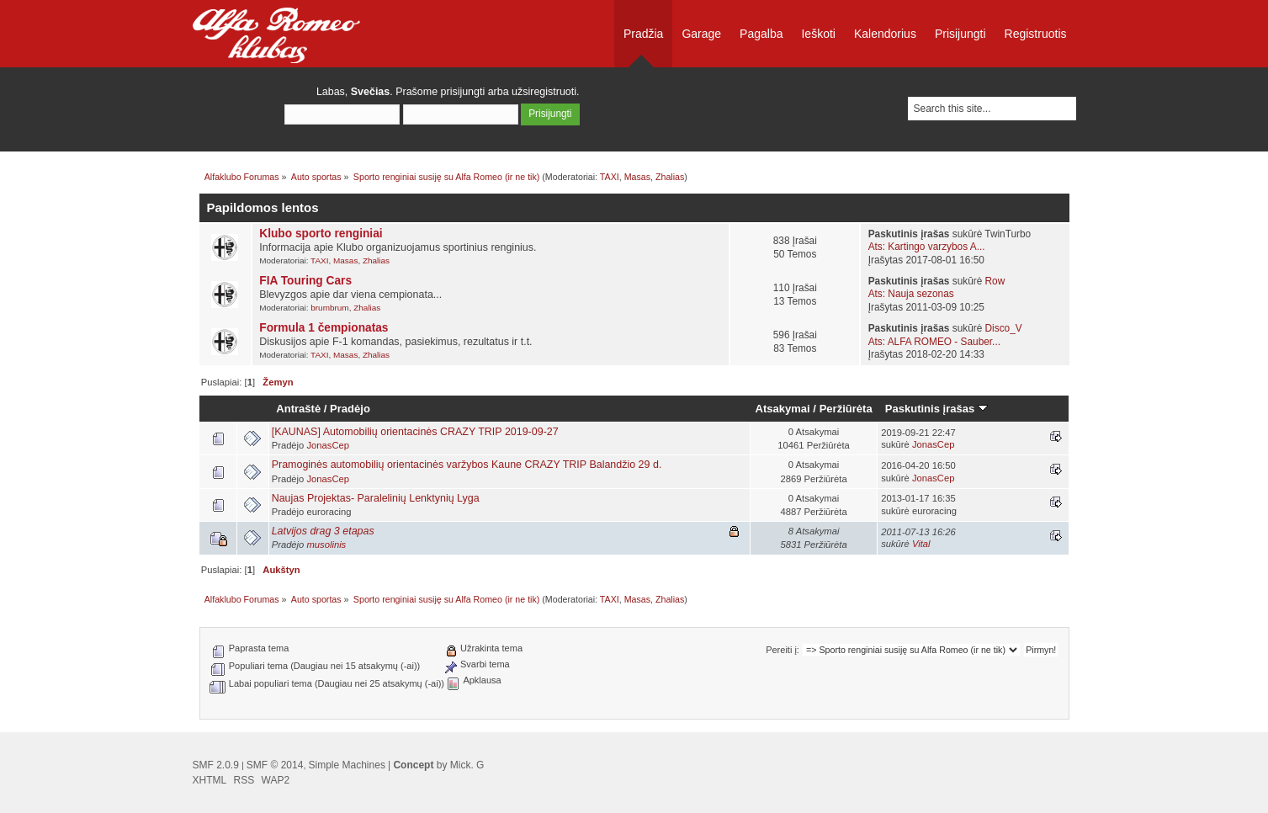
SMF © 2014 (275, 765)
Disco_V (1003, 328)
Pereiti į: (782, 650)
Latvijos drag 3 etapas (323, 531)
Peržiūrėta (846, 408)
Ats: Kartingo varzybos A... (926, 246)
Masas (637, 177)
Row (995, 281)
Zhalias (669, 177)
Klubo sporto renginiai (320, 233)
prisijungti (463, 92)
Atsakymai (783, 408)
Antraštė (298, 408)
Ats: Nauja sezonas (911, 294)
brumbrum (329, 307)
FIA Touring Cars (305, 280)
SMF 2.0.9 (216, 765)
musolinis (326, 544)
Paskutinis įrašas (936, 408)
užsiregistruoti (544, 92)
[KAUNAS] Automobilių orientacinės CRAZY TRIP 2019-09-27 (415, 432)
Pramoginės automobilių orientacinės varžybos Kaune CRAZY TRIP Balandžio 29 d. (467, 464)
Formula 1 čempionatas (323, 327)
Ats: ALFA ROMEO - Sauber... (934, 342)
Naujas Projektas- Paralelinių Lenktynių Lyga (376, 498)
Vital (921, 544)
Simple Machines (347, 765)
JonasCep (327, 445)
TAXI (609, 177)
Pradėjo (350, 408)
